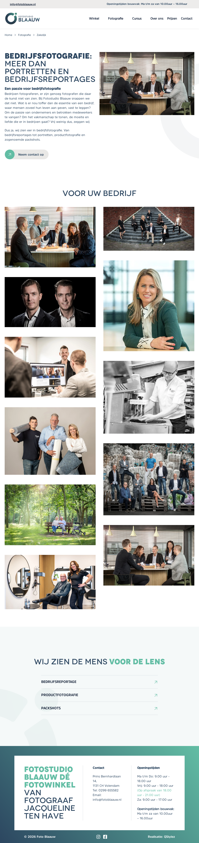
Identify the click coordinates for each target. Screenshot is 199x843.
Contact (186, 18)
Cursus (136, 18)
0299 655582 (109, 790)
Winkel (94, 18)
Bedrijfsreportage (58, 682)
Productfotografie (59, 695)
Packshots (51, 708)
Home (8, 35)
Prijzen (172, 18)
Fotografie (115, 18)
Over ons (156, 18)
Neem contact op (31, 154)
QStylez (169, 836)
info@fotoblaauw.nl (23, 4)
